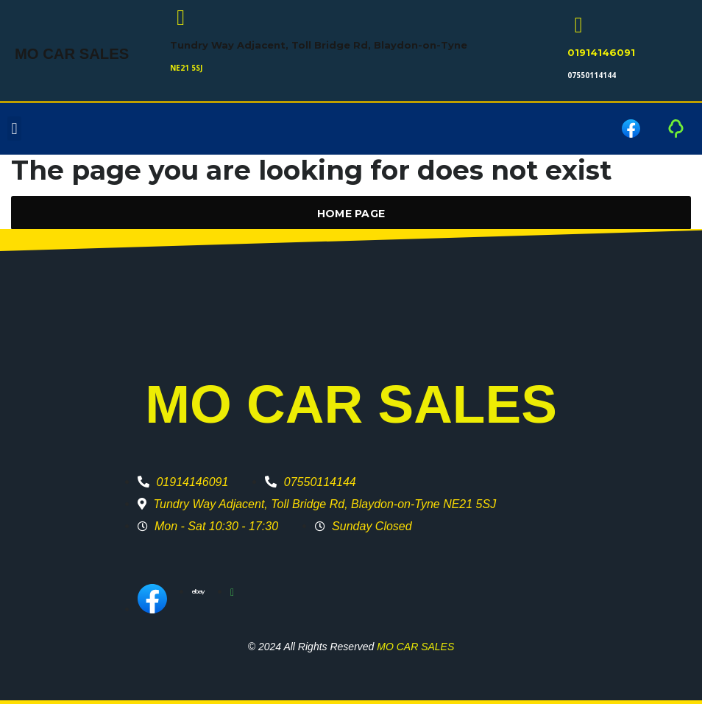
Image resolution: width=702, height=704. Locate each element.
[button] (14, 129)
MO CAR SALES (65, 54)
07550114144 (591, 75)
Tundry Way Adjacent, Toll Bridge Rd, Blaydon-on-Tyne (318, 45)
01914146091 (601, 52)
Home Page (351, 213)
